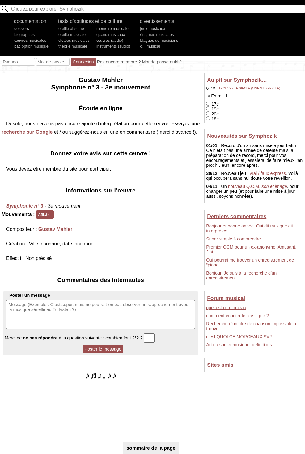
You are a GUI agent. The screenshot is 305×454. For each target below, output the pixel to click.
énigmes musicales (157, 34)
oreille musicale (72, 34)
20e (212, 113)
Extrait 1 (219, 95)
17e (212, 104)
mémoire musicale (112, 28)
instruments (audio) (113, 46)
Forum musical (226, 298)
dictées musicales (74, 40)
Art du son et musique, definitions (239, 344)
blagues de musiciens (159, 40)
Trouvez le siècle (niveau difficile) (249, 88)
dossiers (21, 28)
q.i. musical (150, 46)
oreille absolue (71, 28)
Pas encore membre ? (119, 61)
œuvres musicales (30, 40)
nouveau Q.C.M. (257, 186)
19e (212, 108)
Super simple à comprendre (233, 238)
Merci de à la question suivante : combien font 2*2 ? (80, 337)
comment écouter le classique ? (237, 315)
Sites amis (220, 365)
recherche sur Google (27, 132)
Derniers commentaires (236, 216)
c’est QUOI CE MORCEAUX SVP (239, 336)
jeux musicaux (152, 28)
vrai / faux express (268, 173)
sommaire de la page (150, 448)
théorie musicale (72, 46)
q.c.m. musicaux (110, 34)
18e (212, 118)
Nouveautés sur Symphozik (242, 136)
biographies (24, 34)
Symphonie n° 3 (24, 206)
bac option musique (31, 46)
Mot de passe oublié (162, 61)
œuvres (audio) (109, 40)
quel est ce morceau (226, 307)
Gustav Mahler (55, 229)
